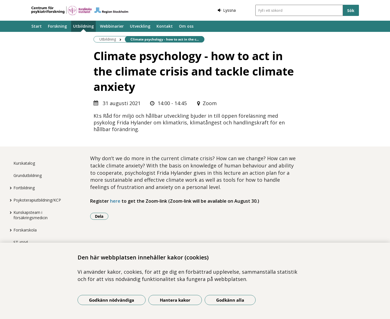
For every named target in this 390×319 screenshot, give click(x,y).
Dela (101, 216)
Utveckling (140, 26)
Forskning (57, 26)
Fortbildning (24, 187)
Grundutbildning (27, 175)
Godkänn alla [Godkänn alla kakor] (230, 300)
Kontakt (165, 26)
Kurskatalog (24, 163)
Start (36, 26)
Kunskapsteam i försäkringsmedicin (30, 215)
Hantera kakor (175, 300)
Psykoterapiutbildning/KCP (37, 200)
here (115, 201)
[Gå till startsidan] (79, 10)
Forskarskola (25, 230)
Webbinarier (112, 26)
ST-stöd (20, 242)
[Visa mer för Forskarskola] (9, 230)
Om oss (186, 26)
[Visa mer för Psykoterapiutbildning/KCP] (9, 200)
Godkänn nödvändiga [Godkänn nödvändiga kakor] (111, 300)
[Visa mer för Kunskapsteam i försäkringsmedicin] (9, 212)
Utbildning (83, 26)
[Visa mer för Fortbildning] (9, 188)
